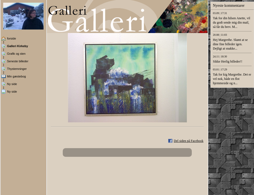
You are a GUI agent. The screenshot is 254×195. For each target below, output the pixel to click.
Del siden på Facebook (188, 141)
